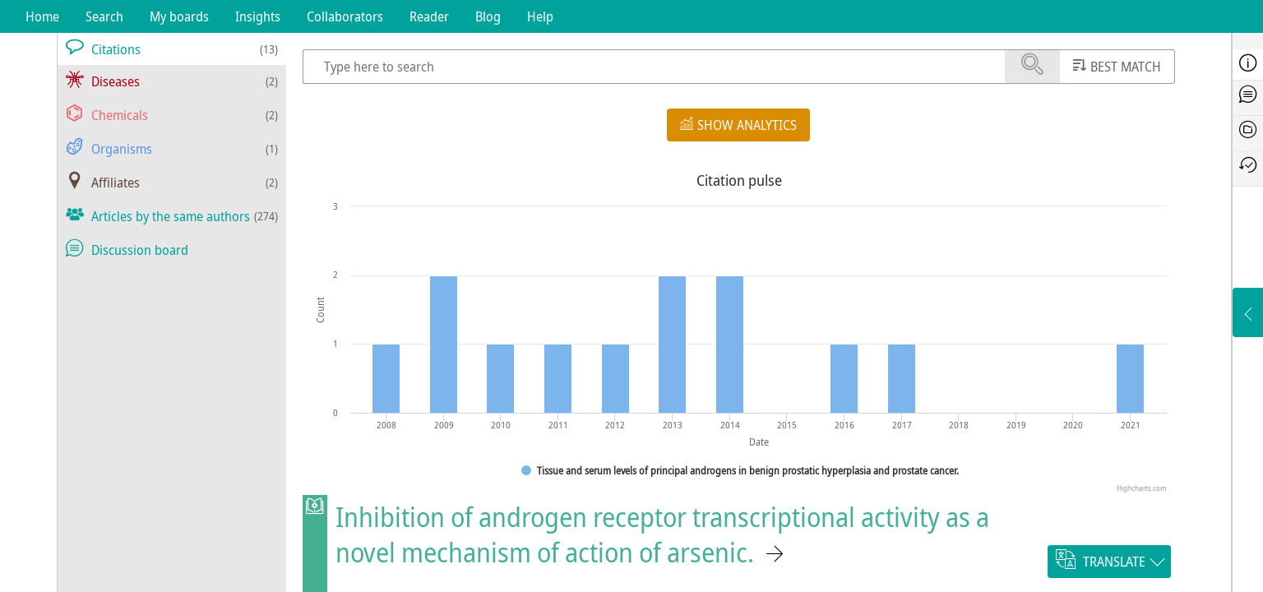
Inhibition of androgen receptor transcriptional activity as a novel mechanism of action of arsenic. (662, 534)
